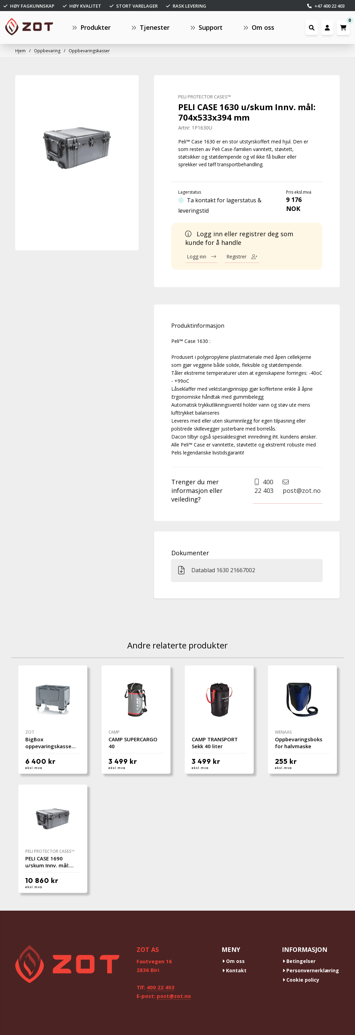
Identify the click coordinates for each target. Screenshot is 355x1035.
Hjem (20, 51)
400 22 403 (264, 486)
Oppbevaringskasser (89, 51)
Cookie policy (301, 979)
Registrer (242, 256)
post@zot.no (302, 487)
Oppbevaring (47, 51)
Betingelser (299, 961)
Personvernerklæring (311, 970)
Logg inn (201, 256)
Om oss (233, 961)
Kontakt (234, 970)
